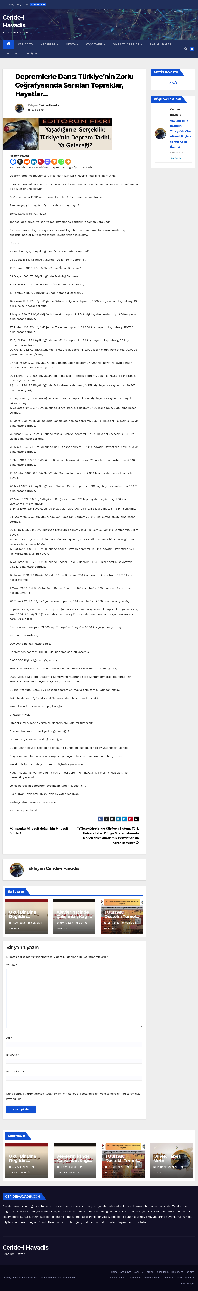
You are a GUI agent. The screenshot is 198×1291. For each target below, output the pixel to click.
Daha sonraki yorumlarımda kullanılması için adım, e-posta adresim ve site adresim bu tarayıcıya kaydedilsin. (73, 1096)
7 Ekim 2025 (116, 1167)
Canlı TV (138, 1272)
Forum (12, 53)
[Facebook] (13, 162)
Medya (71, 44)
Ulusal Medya (151, 1277)
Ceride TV (25, 44)
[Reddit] (27, 162)
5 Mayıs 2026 (20, 1167)
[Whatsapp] (61, 162)
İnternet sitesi (15, 1071)
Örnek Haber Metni (166, 1158)
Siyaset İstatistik (127, 44)
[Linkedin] (34, 162)
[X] (20, 162)
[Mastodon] (47, 162)
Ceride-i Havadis (49, 105)
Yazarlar (49, 44)
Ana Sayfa (125, 1272)
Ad (9, 1037)
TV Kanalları (134, 1277)
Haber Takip (162, 1272)
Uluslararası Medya (172, 1277)
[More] (68, 162)
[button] (185, 49)
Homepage (177, 1272)
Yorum (11, 965)
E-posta (13, 1054)
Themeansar (68, 1277)
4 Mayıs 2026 (69, 1167)
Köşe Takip (95, 44)
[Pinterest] (41, 162)
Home (114, 1272)
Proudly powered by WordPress (20, 1277)
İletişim (31, 53)
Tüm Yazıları (176, 158)
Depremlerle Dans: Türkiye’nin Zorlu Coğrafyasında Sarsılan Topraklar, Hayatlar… (74, 85)
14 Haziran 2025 (167, 1167)
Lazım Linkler (160, 44)
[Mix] (54, 162)
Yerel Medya (187, 1283)
